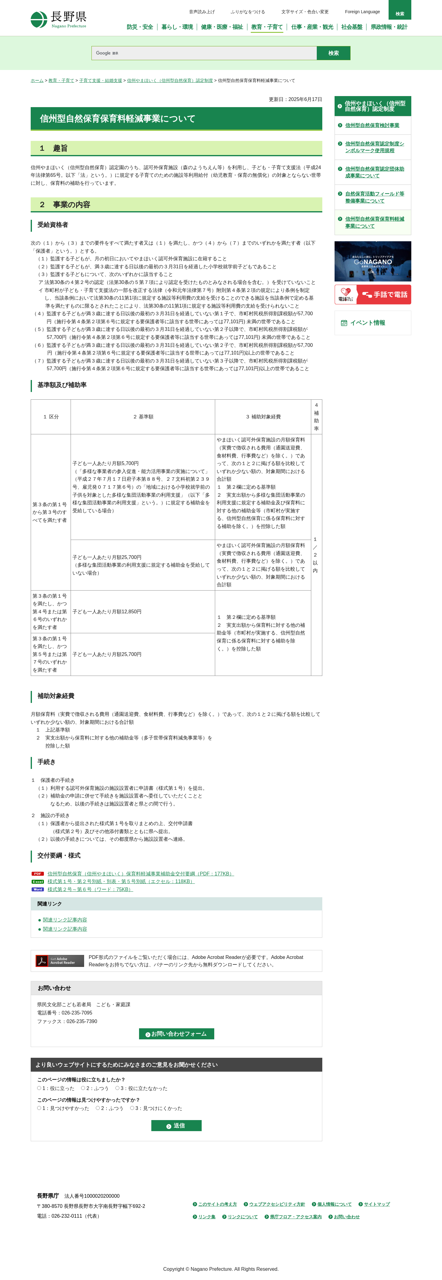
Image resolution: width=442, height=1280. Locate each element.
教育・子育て (61, 80)
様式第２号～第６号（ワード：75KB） (90, 889)
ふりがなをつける (248, 11)
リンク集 (206, 1216)
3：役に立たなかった (144, 1088)
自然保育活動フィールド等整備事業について (374, 197)
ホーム (37, 80)
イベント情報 (368, 323)
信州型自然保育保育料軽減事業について (374, 222)
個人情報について (334, 1204)
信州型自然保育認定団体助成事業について (374, 172)
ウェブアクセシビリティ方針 (277, 1204)
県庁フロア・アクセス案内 (296, 1216)
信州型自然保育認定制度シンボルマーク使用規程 (374, 147)
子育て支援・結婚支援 (100, 80)
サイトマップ (377, 1204)
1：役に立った (58, 1088)
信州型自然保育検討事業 (372, 125)
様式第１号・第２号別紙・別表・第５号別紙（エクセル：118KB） (121, 881)
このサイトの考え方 (217, 1204)
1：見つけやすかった (65, 1108)
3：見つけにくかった (158, 1108)
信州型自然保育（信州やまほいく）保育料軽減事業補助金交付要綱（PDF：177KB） (141, 873)
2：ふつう (98, 1088)
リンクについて (243, 1216)
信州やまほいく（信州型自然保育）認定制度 (170, 80)
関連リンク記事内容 (65, 919)
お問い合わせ (347, 1216)
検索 (400, 13)
